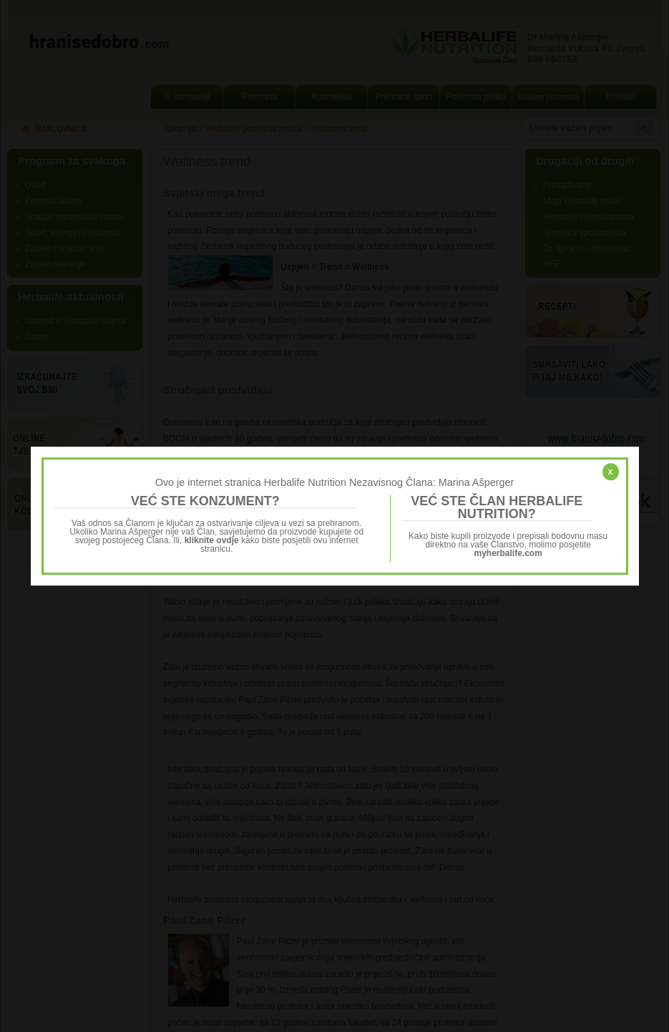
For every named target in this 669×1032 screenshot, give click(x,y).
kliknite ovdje (212, 540)
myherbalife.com (508, 553)
